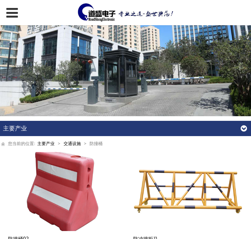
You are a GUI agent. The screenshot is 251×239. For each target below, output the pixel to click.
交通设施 (72, 143)
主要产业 (46, 143)
